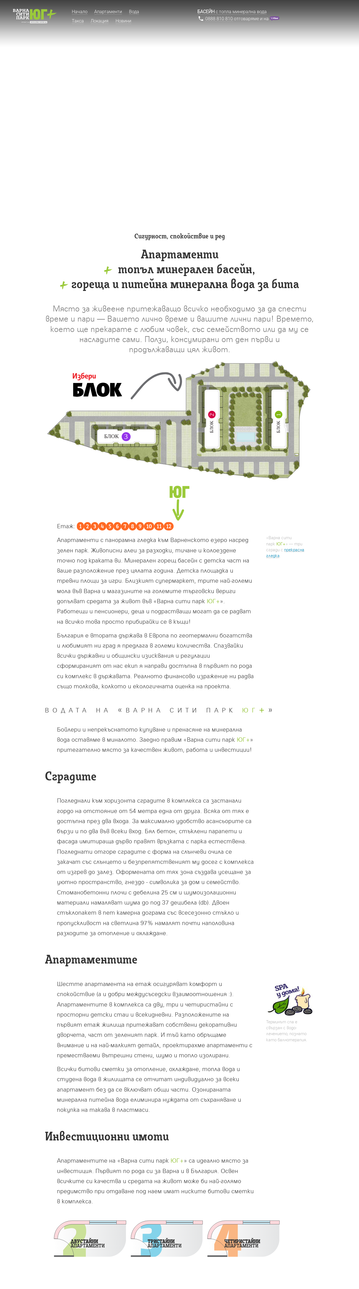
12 (168, 527)
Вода (134, 11)
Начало (80, 11)
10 (149, 527)
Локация (100, 21)
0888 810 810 (219, 18)
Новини (123, 21)
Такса (78, 21)
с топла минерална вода (232, 11)
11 (159, 527)
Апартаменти (108, 11)
